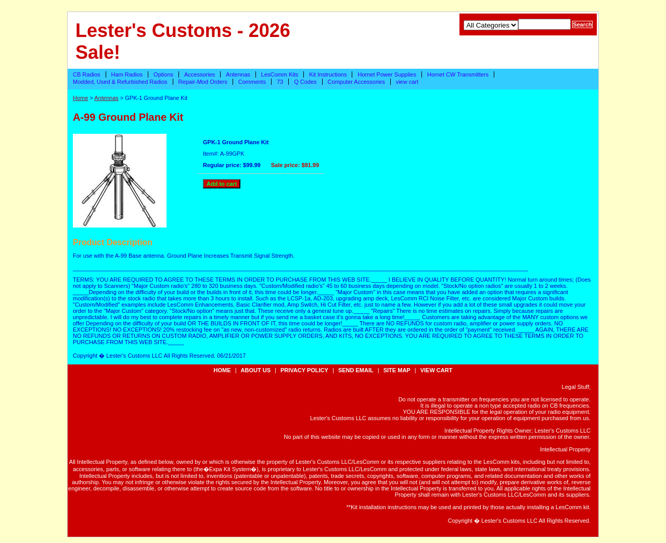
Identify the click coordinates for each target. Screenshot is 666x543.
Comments (252, 82)
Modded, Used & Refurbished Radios (120, 82)
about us (256, 370)
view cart (407, 82)
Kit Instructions (328, 74)
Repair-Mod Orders (202, 82)
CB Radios (86, 74)
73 (280, 82)
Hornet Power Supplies (386, 74)
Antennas (238, 74)
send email (356, 370)
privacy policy (304, 370)
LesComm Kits (280, 74)
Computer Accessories (356, 82)
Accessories (199, 74)
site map (397, 370)
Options (163, 74)
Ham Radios (127, 74)
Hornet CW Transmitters (458, 74)
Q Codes (305, 82)
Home (80, 98)
